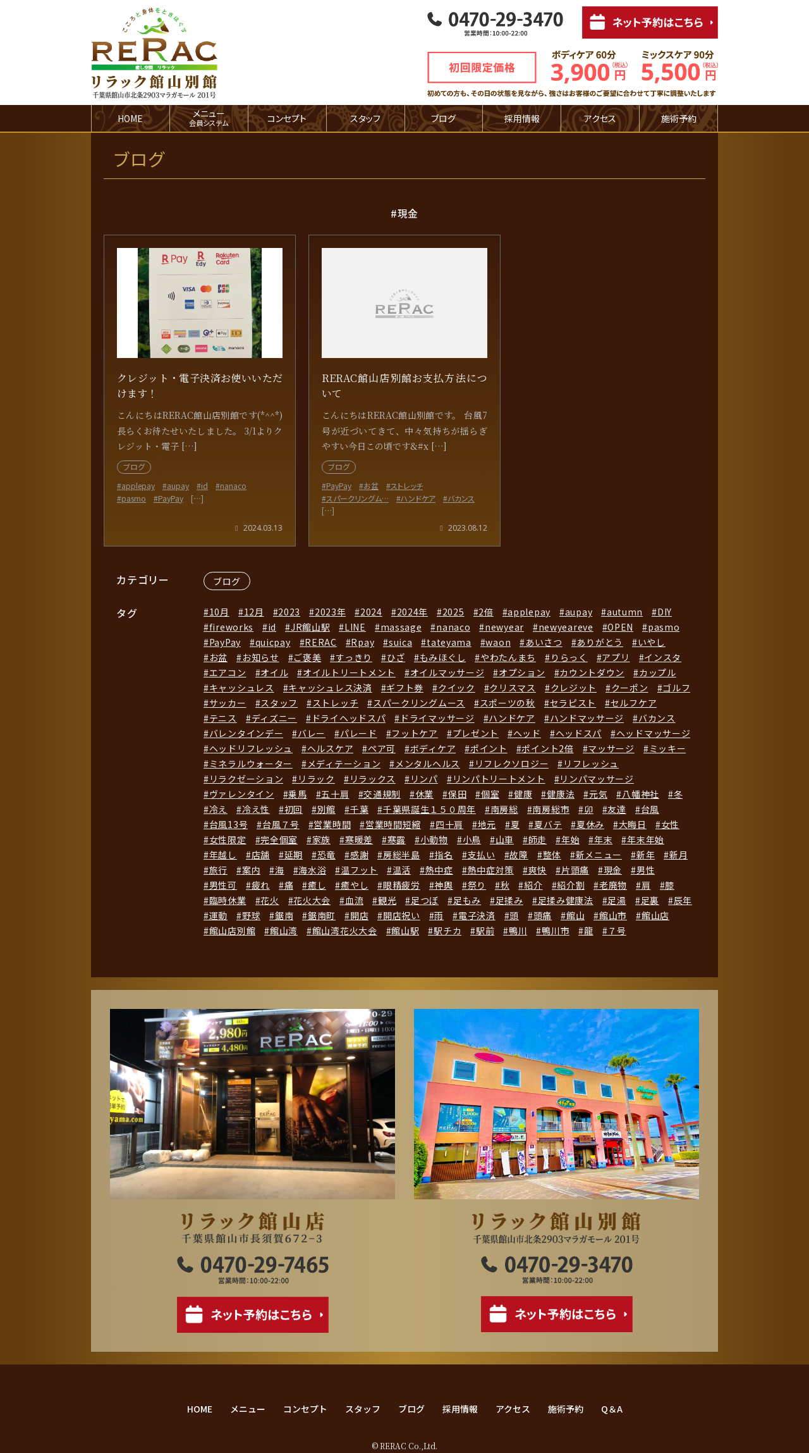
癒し (317, 885)
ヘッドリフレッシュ (251, 748)
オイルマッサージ (447, 672)
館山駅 (405, 930)
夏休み (590, 824)
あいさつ (544, 642)
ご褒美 (307, 657)
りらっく (569, 657)
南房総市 (550, 809)
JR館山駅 (311, 627)
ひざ (396, 657)
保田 (457, 794)
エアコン (227, 672)
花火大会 (312, 900)
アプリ (616, 657)
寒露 (396, 839)
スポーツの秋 (507, 702)
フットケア (414, 733)
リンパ (424, 778)
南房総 (504, 809)
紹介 (533, 885)
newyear (504, 627)
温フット (359, 869)
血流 (354, 900)
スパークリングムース (419, 702)
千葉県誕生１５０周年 (429, 809)
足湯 (616, 900)
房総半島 (401, 854)
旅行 (218, 869)
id (272, 627)
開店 (359, 915)
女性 (670, 824)
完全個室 (279, 839)
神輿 (443, 885)
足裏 (650, 900)
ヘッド (527, 733)
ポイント (489, 748)
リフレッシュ (591, 763)
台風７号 (281, 824)
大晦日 (633, 824)
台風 (650, 809)
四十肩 (449, 824)
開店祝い (401, 915)
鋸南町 (322, 915)
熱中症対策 (491, 869)
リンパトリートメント (499, 778)
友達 (616, 809)
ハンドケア (512, 718)
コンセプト (287, 118)
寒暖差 (359, 839)
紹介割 (571, 885)
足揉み (509, 900)
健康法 (561, 794)
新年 (645, 854)
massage (401, 627)
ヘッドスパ (579, 733)
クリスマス (512, 687)
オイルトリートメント (349, 672)
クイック (456, 687)
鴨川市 (555, 930)
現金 (613, 869)
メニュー (247, 1408)
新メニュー (599, 854)
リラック (316, 778)
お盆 (218, 657)
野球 (251, 915)
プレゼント (476, 733)
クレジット (573, 687)
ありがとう (599, 642)
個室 (490, 794)
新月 (678, 854)
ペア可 (382, 748)
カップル (657, 672)
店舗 (261, 854)
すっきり (354, 657)
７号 (616, 930)
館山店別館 (232, 930)
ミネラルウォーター (251, 763)
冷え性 (256, 809)
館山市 (613, 915)
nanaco (453, 627)
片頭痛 (575, 869)
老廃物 (613, 885)
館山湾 (284, 930)
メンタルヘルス (427, 763)
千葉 (359, 809)
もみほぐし (443, 657)
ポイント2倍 (547, 748)
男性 (645, 869)
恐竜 (326, 854)
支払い (482, 854)
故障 (518, 854)
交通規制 (382, 794)
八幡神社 (640, 794)
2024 (371, 611)
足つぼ (425, 900)
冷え (218, 809)
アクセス (600, 118)
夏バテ (548, 824)
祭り (477, 885)
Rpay (362, 642)
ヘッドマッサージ (653, 733)
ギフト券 (404, 687)
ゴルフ (676, 687)
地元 (487, 824)
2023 (289, 611)
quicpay (273, 642)
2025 (453, 611)
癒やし (354, 885)
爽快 (537, 869)
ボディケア (433, 748)
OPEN (620, 627)
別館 (326, 809)
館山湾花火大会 (344, 930)
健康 (523, 794)
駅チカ (447, 930)
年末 (603, 839)
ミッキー (667, 748)
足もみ (467, 900)
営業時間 (332, 824)
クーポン (629, 687)
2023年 (330, 611)
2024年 (413, 611)
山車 (505, 839)
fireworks (231, 627)
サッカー (227, 702)
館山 (575, 915)
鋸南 (284, 915)
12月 (254, 611)
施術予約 (678, 118)
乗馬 (297, 794)
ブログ (443, 118)
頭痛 (542, 915)
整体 (552, 854)
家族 (321, 839)
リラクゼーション (246, 778)
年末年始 (645, 839)
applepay (529, 611)
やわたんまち (508, 657)
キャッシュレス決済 (330, 687)
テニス (223, 718)
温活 (401, 869)
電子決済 (477, 915)
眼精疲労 (401, 885)
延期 (293, 854)
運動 (218, 915)
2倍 (485, 611)
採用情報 (522, 118)
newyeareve (565, 627)
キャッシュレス (241, 687)
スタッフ (365, 118)
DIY (664, 611)
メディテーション (344, 763)
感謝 (359, 854)
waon (498, 642)
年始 (570, 839)
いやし (652, 642)
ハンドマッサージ (587, 718)
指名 (443, 854)
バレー (311, 733)
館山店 (655, 915)
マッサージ (611, 748)
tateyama (449, 642)
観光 (387, 900)
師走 (537, 839)
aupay (579, 611)
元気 (598, 794)
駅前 (485, 930)
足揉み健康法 (565, 900)
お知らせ (260, 657)
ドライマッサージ (437, 718)
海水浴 (312, 869)
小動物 (434, 839)
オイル (274, 672)
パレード (358, 733)
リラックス (373, 778)
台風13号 (228, 824)
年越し (223, 854)
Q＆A (612, 1408)
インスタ (662, 657)
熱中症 (439, 869)
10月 (219, 611)
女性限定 (227, 839)
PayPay (225, 642)
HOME (130, 118)
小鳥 (472, 839)
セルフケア (634, 702)
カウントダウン (591, 672)
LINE (355, 627)
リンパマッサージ (596, 778)
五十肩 (335, 794)
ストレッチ (335, 702)
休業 (424, 794)
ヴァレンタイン (241, 794)
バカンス (657, 718)
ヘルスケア (330, 748)
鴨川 (518, 930)
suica (401, 642)
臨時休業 (227, 900)
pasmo (664, 627)
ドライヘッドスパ (349, 718)
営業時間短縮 (393, 824)
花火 (269, 900)
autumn (625, 611)
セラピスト (573, 702)
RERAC (321, 642)
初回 (293, 809)
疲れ (261, 885)
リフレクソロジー (512, 763)
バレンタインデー (246, 733)
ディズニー (275, 718)
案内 (251, 869)
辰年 (683, 900)
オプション (522, 672)
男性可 (223, 885)
